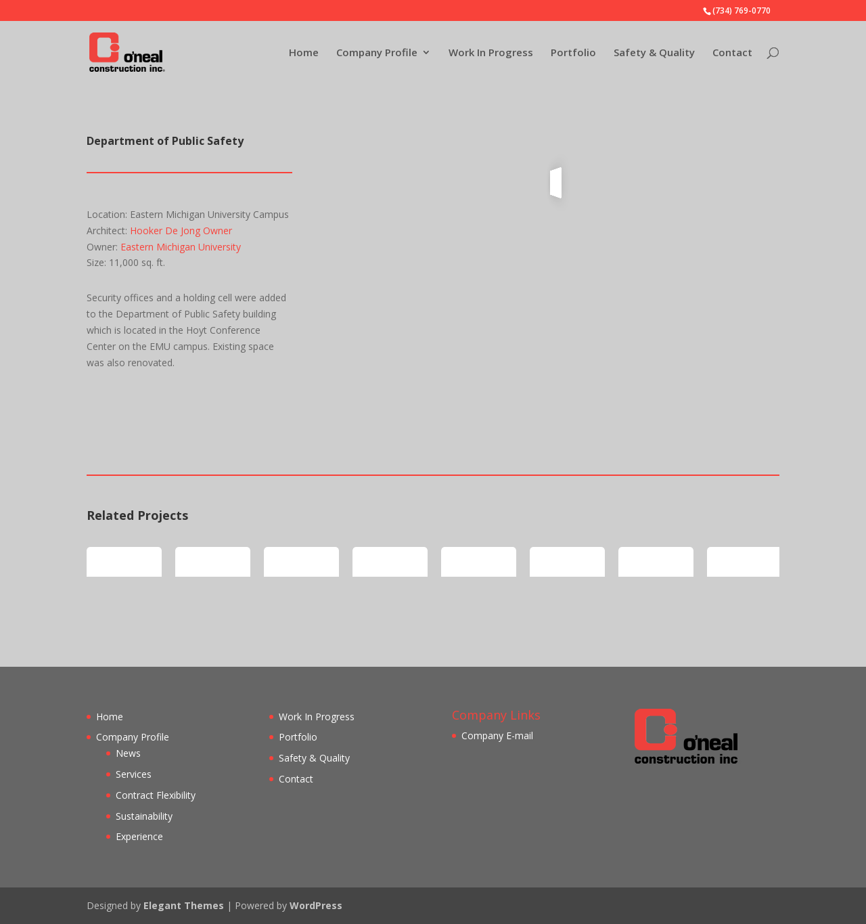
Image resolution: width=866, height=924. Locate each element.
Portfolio (573, 53)
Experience (139, 836)
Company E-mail (497, 735)
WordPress (316, 905)
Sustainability (144, 816)
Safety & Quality (654, 53)
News (128, 753)
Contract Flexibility (156, 795)
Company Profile (376, 53)
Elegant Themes (183, 905)
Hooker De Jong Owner (181, 230)
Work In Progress (491, 53)
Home (304, 53)
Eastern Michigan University (180, 246)
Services (134, 774)
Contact (732, 53)
